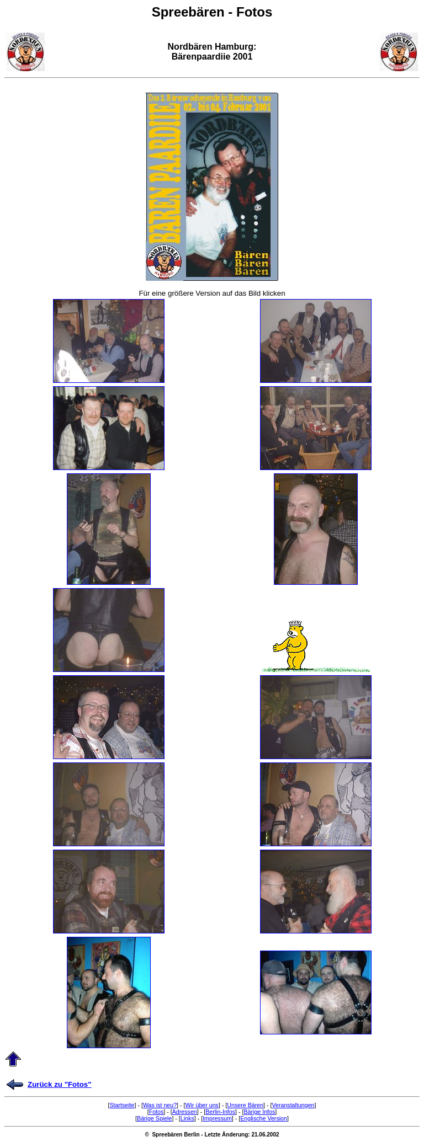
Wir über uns (202, 1105)
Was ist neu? (160, 1105)
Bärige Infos (259, 1111)
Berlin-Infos (220, 1111)
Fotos (156, 1111)
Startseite (121, 1105)
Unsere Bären (245, 1105)
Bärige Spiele (154, 1118)
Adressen (184, 1111)
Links (187, 1118)
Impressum (217, 1118)
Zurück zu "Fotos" (60, 1084)
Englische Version (263, 1118)
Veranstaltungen (293, 1105)
